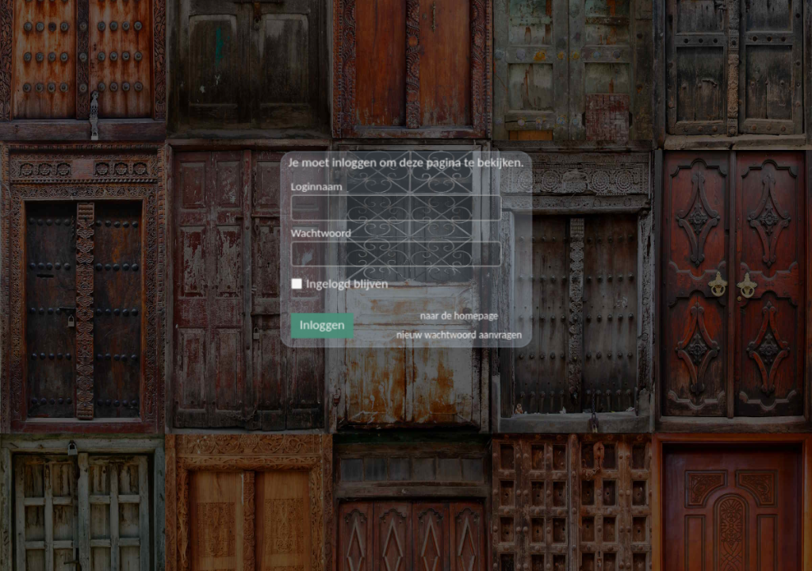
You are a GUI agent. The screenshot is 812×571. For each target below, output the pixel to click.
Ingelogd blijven (356, 284)
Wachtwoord (342, 245)
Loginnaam (339, 211)
